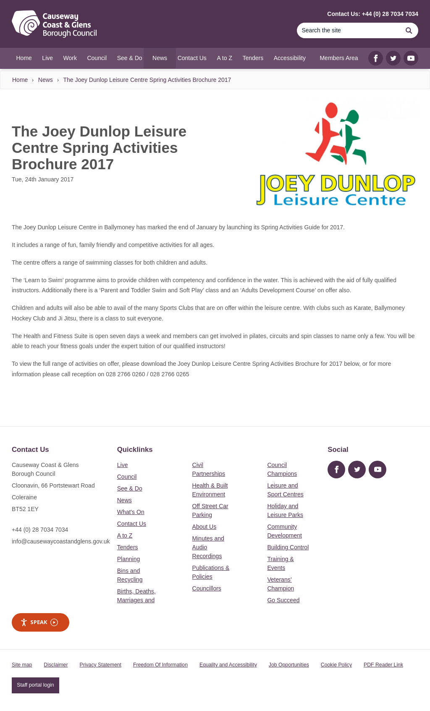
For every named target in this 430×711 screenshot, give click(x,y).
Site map (22, 665)
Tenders (127, 547)
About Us (204, 526)
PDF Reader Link (383, 665)
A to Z (125, 535)
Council (127, 476)
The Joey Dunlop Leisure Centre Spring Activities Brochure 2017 (147, 79)
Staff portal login (35, 685)
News (45, 79)
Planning (128, 559)
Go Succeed (283, 600)
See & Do (129, 488)
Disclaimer (56, 665)
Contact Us (131, 523)
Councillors (206, 588)
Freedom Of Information (160, 665)
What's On (130, 512)
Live (122, 465)
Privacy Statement (100, 665)
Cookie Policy (336, 665)
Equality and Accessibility (228, 665)
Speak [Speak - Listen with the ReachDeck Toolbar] (39, 622)
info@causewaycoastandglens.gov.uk (61, 541)
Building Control (288, 547)
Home (20, 79)
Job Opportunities (289, 665)
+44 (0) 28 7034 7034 (40, 529)
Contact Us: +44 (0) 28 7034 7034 (372, 13)
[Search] (348, 30)
